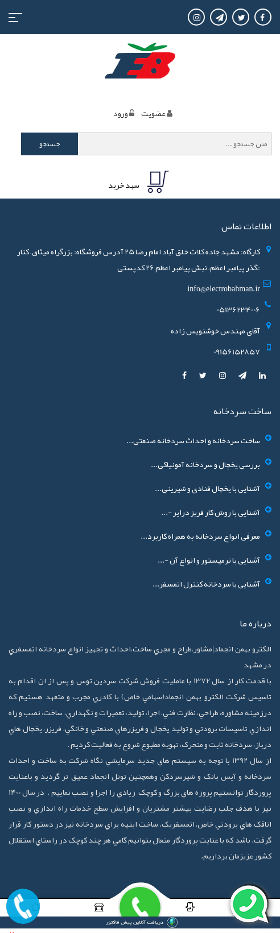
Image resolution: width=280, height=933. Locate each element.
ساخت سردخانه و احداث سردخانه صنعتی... (193, 440)
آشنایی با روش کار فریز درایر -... (210, 512)
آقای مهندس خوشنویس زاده (215, 330)
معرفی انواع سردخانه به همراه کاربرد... (200, 536)
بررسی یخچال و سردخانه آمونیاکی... (205, 464)
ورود (120, 113)
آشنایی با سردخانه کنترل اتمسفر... (206, 584)
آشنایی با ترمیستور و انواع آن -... (209, 560)
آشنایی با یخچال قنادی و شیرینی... (207, 488)
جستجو (49, 144)
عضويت (153, 113)
